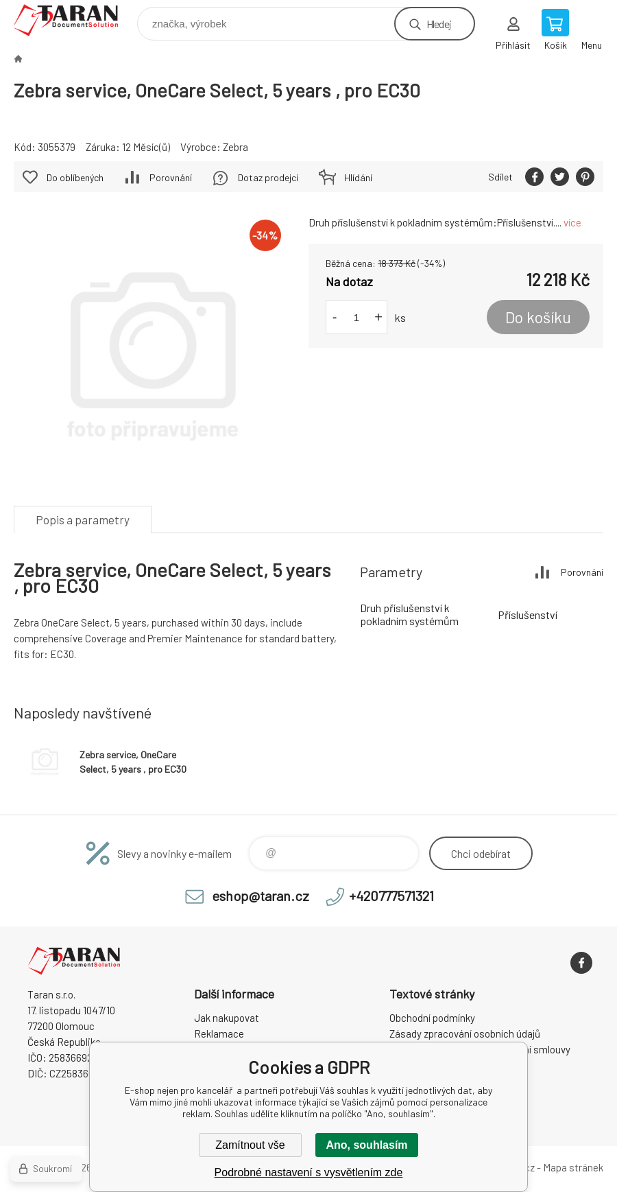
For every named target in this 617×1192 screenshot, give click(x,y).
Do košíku (538, 317)
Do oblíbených (75, 177)
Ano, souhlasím (366, 1145)
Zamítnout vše (250, 1145)
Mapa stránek (573, 1167)
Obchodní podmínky (432, 1018)
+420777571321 (391, 895)
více (572, 222)
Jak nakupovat (226, 1018)
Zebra (235, 147)
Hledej (438, 23)
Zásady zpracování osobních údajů (464, 1033)
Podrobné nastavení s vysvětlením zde (309, 1172)
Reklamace (219, 1033)
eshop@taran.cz (260, 895)
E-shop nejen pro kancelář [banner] (74, 20)
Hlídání (358, 177)
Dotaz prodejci (268, 177)
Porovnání (170, 177)
